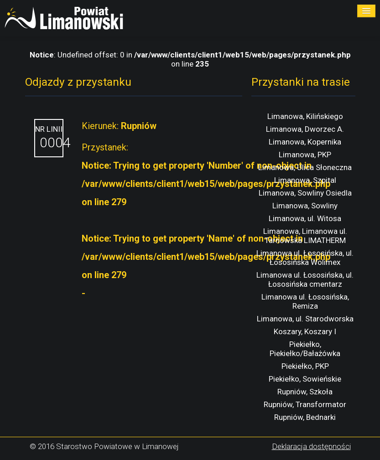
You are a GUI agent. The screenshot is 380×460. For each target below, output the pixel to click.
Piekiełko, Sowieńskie (305, 378)
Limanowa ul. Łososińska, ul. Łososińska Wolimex (305, 257)
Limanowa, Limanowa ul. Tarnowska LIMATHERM (305, 236)
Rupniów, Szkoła (305, 391)
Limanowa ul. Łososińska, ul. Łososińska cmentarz (305, 279)
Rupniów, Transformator (305, 404)
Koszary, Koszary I (305, 331)
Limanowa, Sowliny (305, 205)
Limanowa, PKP (305, 154)
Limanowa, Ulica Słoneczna (305, 167)
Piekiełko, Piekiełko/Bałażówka (305, 349)
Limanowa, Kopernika (305, 141)
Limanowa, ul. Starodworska (305, 318)
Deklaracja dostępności (311, 446)
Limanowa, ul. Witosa (305, 218)
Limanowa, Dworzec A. (305, 129)
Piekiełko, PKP (305, 366)
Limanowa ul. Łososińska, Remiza (305, 301)
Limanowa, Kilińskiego (305, 116)
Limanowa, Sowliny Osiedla (305, 192)
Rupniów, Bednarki (305, 417)
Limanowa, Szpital (305, 180)
